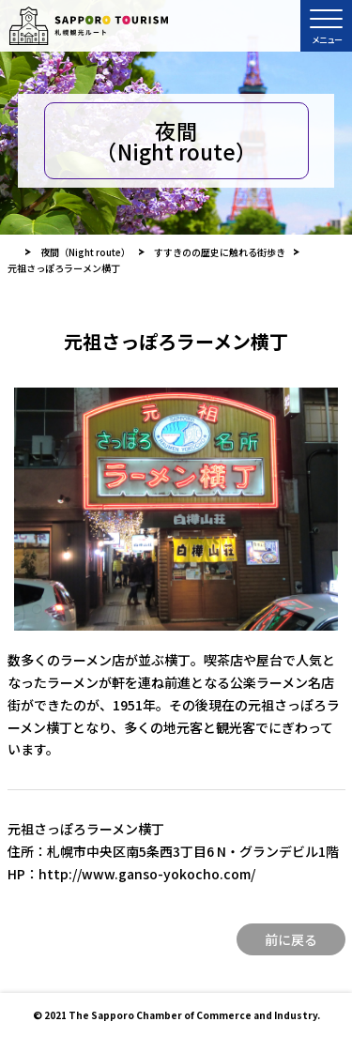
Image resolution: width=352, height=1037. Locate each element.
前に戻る (291, 939)
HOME (12, 252)
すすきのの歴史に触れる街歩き (219, 252)
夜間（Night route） (85, 252)
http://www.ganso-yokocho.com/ (146, 873)
